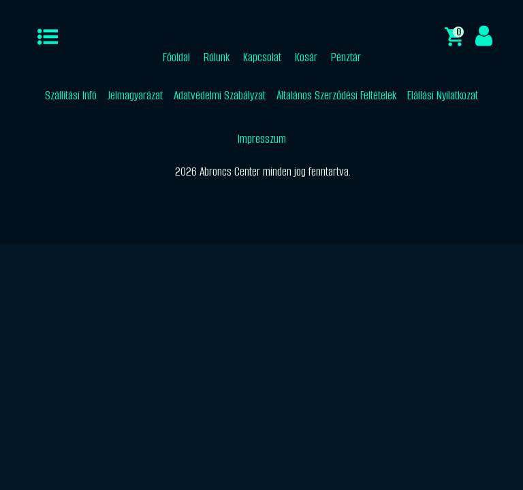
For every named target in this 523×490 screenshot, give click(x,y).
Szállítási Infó (71, 95)
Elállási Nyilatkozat (442, 95)
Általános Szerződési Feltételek (336, 95)
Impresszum (262, 139)
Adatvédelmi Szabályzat (220, 95)
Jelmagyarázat (135, 95)
